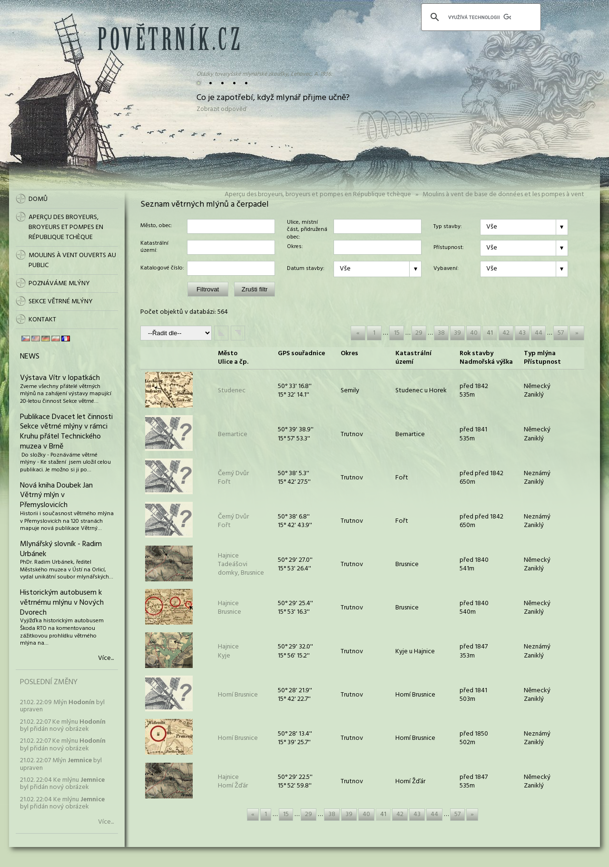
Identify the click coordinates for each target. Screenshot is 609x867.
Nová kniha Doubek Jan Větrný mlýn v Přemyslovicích (56, 495)
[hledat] (479, 17)
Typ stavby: (447, 227)
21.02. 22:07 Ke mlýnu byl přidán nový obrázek (63, 726)
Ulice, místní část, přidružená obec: (307, 226)
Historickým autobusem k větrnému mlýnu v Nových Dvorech (62, 603)
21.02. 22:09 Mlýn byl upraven (62, 706)
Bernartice (232, 434)
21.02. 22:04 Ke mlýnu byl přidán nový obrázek (62, 784)
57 (561, 333)
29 (418, 333)
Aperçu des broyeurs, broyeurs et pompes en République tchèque (318, 194)
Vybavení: (446, 269)
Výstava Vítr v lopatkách (60, 378)
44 (538, 333)
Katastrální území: (154, 247)
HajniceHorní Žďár (233, 781)
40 (474, 333)
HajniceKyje (228, 651)
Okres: (295, 247)
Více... (106, 658)
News (29, 356)
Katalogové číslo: (162, 268)
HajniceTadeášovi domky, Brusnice (241, 564)
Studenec (232, 390)
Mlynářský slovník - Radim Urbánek (61, 549)
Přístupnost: (448, 248)
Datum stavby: (305, 269)
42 (506, 333)
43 (522, 333)
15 (397, 333)
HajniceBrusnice (229, 608)
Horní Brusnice (238, 694)
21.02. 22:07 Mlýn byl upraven (61, 764)
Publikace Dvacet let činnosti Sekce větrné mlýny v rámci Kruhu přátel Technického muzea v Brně (66, 432)
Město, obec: (156, 226)
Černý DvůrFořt (233, 478)
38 (441, 333)
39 (457, 333)
